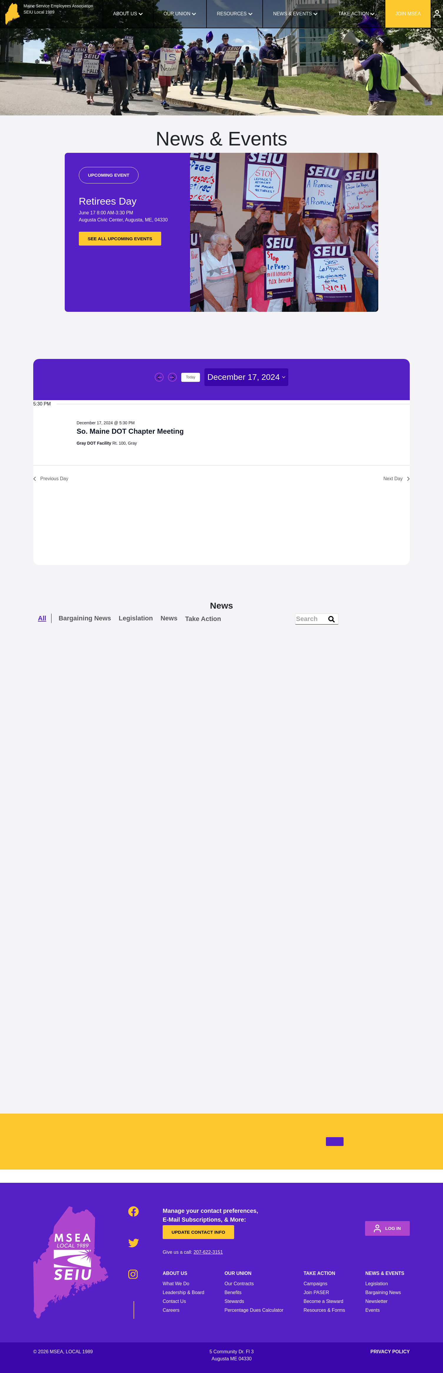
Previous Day (50, 478)
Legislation (376, 1283)
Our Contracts (239, 1283)
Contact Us (174, 1301)
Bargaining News (383, 1292)
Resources (232, 13)
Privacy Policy (390, 1351)
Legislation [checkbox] (136, 618)
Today (190, 377)
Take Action (353, 13)
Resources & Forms (324, 1310)
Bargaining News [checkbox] (85, 618)
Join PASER (316, 1292)
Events (372, 1310)
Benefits (233, 1292)
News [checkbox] (169, 618)
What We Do (176, 1283)
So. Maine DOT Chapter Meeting (130, 431)
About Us (125, 13)
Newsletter (376, 1301)
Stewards (234, 1301)
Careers (171, 1310)
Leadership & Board (183, 1292)
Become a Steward (323, 1301)
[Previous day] (159, 377)
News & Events (292, 13)
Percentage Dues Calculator (253, 1310)
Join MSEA (408, 13)
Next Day (396, 478)
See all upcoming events (124, 238)
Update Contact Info (202, 1232)
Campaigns (315, 1283)
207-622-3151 (208, 1252)
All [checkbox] (42, 618)
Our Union (177, 13)
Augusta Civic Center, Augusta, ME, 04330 (123, 220)
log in (384, 1228)
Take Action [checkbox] (203, 618)
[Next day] (172, 377)
